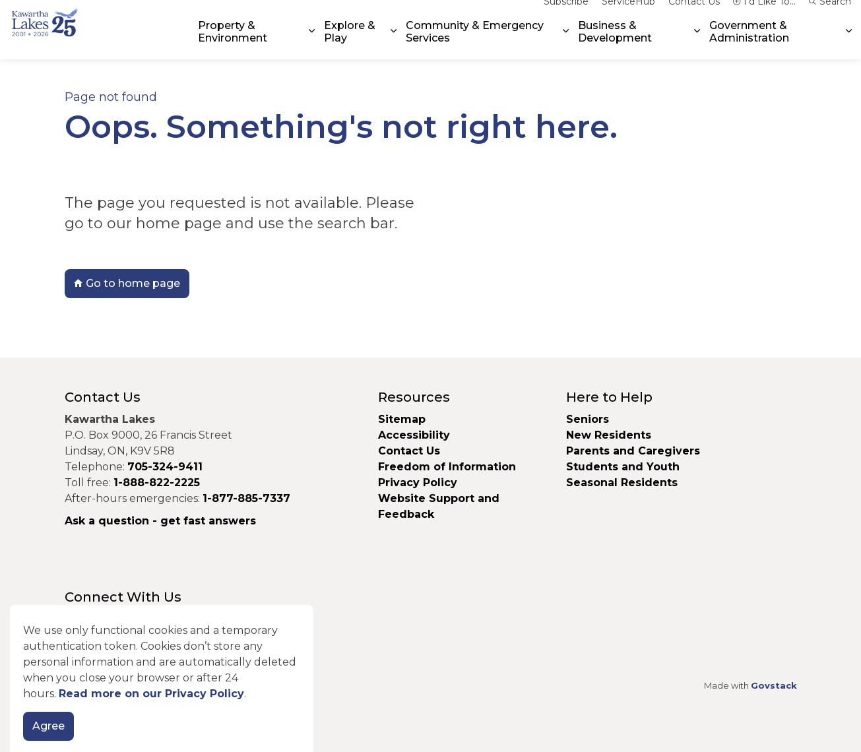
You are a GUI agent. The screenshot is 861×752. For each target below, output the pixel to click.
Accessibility (414, 435)
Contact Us (694, 14)
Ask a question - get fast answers (160, 521)
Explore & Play (349, 44)
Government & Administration (749, 44)
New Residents (608, 435)
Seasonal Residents (623, 482)
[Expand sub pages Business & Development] (697, 44)
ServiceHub (628, 14)
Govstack (774, 685)
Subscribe (566, 14)
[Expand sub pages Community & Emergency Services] (566, 44)
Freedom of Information (447, 466)
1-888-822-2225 (156, 482)
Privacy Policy (417, 482)
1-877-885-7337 (246, 498)
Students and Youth (623, 466)
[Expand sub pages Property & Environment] (311, 44)
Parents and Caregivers (633, 451)
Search (830, 14)
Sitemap (402, 419)
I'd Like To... (764, 14)
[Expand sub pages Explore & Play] (393, 44)
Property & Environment (232, 44)
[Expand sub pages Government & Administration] (848, 44)
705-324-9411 (165, 466)
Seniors (587, 419)
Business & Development (615, 44)
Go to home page (127, 283)
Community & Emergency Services (475, 44)
